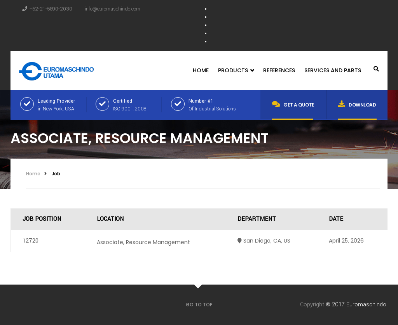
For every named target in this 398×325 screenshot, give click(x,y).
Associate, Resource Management (143, 242)
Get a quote (293, 104)
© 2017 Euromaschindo (356, 305)
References (279, 70)
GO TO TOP (199, 304)
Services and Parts (332, 70)
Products (236, 70)
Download (357, 104)
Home (201, 70)
